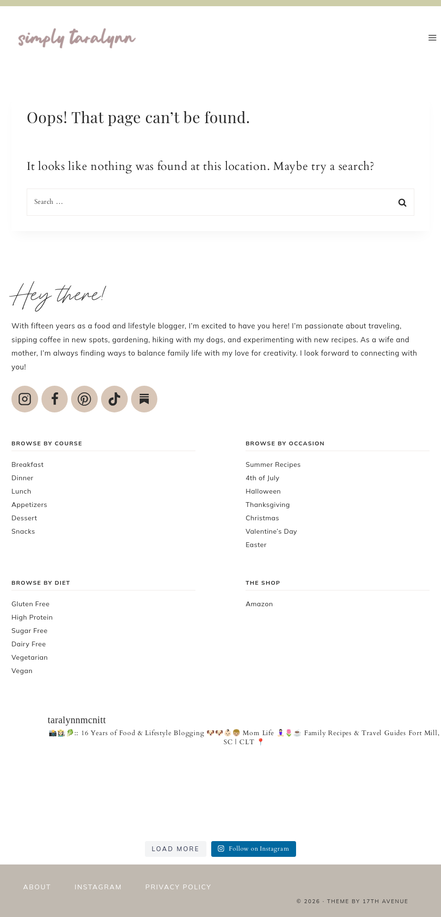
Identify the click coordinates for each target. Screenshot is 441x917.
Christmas (262, 518)
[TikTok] (114, 399)
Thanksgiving (268, 504)
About (37, 887)
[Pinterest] (84, 399)
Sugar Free (29, 630)
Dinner (22, 478)
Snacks (23, 531)
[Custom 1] (144, 399)
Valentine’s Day (271, 531)
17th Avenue (385, 901)
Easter (256, 544)
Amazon (259, 604)
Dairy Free (28, 644)
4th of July (262, 478)
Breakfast (27, 464)
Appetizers (29, 504)
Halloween (263, 491)
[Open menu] (432, 37)
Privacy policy (178, 887)
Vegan (21, 670)
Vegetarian (29, 657)
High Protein (32, 617)
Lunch (21, 491)
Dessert (24, 518)
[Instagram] (24, 399)
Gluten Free (30, 604)
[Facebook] (54, 399)
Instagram (98, 887)
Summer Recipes (273, 464)
